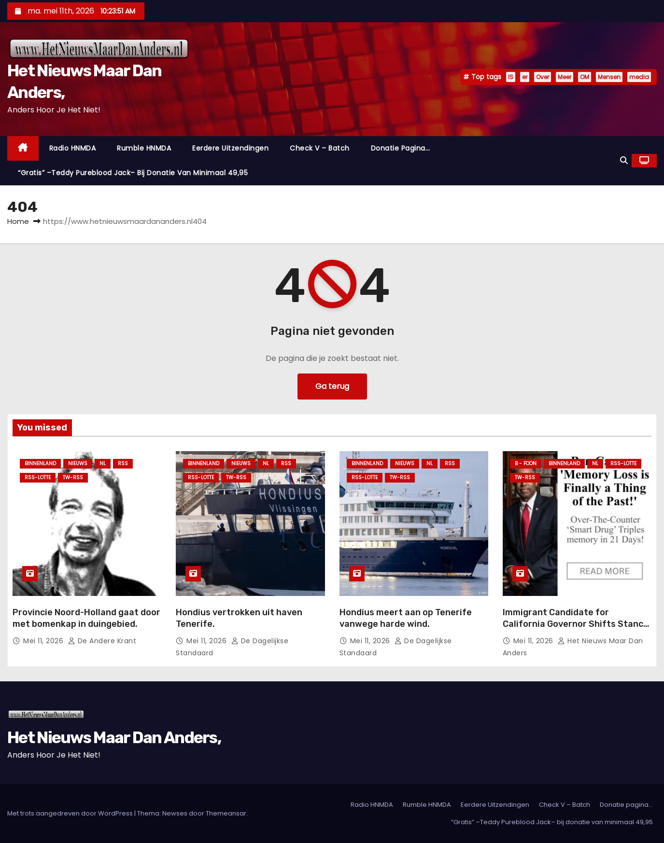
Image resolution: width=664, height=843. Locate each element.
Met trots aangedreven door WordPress (70, 813)
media (639, 77)
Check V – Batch (320, 148)
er (524, 77)
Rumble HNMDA (144, 148)
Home (18, 221)
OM (584, 77)
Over (542, 77)
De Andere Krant (102, 641)
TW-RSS (73, 477)
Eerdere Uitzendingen (230, 148)
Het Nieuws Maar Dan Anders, (114, 737)
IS (510, 77)
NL (102, 463)
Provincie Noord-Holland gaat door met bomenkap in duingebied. (86, 618)
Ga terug (332, 386)
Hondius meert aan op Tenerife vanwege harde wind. (405, 618)
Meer (564, 77)
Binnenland (40, 463)
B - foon (526, 463)
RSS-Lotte (38, 477)
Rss (123, 463)
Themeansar (226, 813)
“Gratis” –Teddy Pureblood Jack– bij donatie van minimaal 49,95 (133, 173)
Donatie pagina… (400, 148)
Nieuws (77, 463)
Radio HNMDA (72, 148)
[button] (624, 160)
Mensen (609, 77)
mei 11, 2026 (44, 641)
